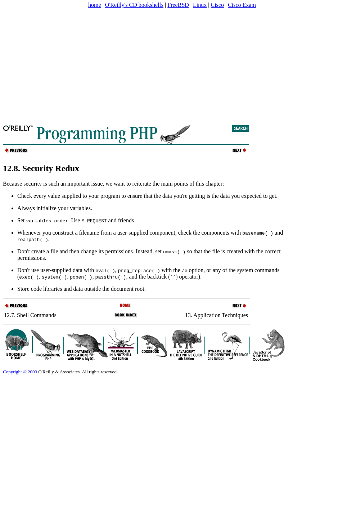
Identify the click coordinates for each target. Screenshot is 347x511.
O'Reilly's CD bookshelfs (134, 5)
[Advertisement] (138, 64)
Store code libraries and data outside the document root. (81, 289)
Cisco (217, 5)
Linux (200, 5)
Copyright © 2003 (20, 371)
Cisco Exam (242, 5)
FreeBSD (178, 5)
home (94, 5)
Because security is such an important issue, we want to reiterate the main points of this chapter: (113, 184)
